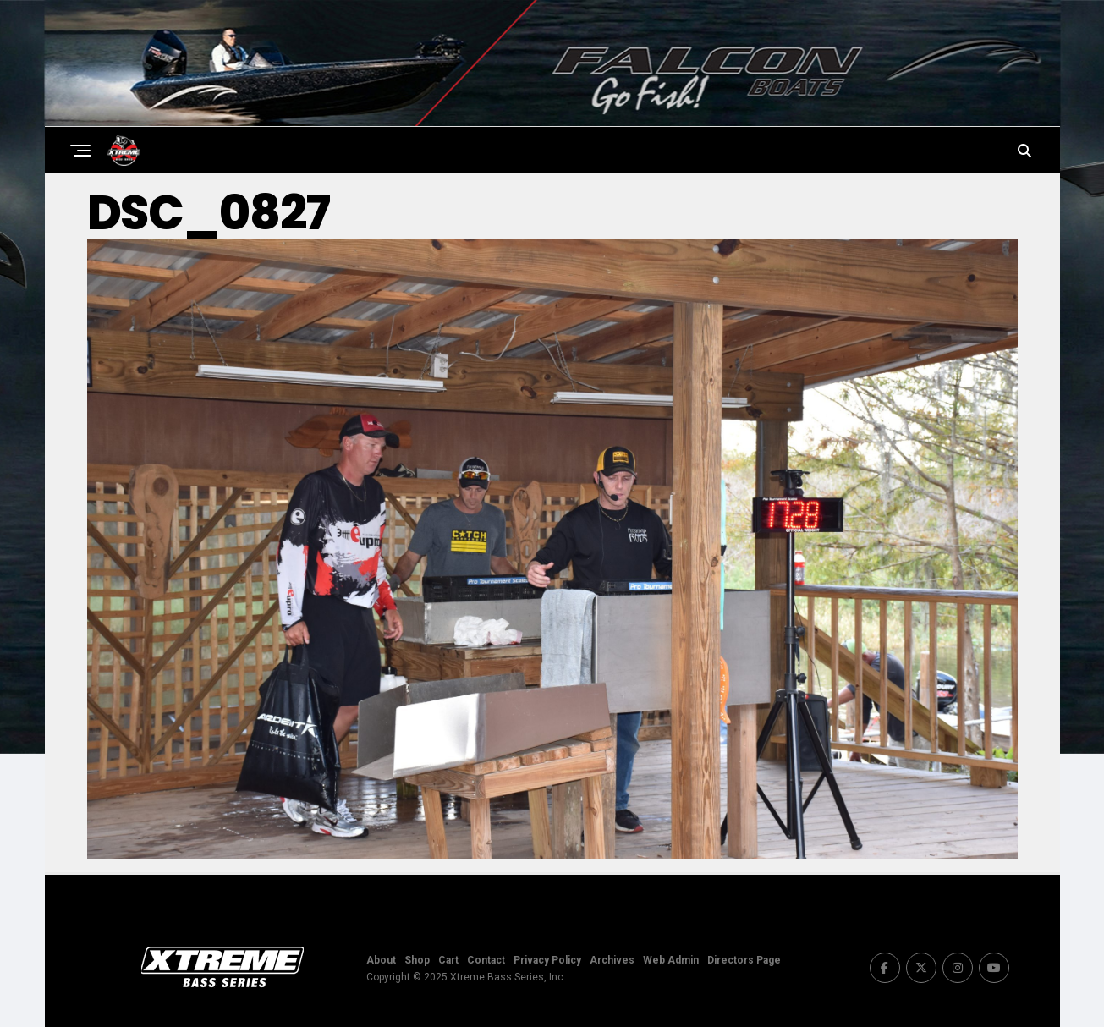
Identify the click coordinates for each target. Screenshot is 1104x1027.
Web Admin (671, 960)
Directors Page (744, 960)
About (381, 960)
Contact (486, 960)
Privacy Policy (547, 960)
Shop (417, 960)
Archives (612, 960)
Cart (448, 960)
